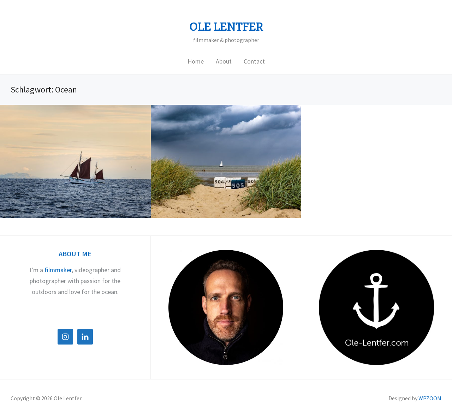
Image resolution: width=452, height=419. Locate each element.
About (224, 61)
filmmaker (58, 270)
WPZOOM (429, 398)
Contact (254, 61)
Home (196, 61)
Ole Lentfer (226, 27)
